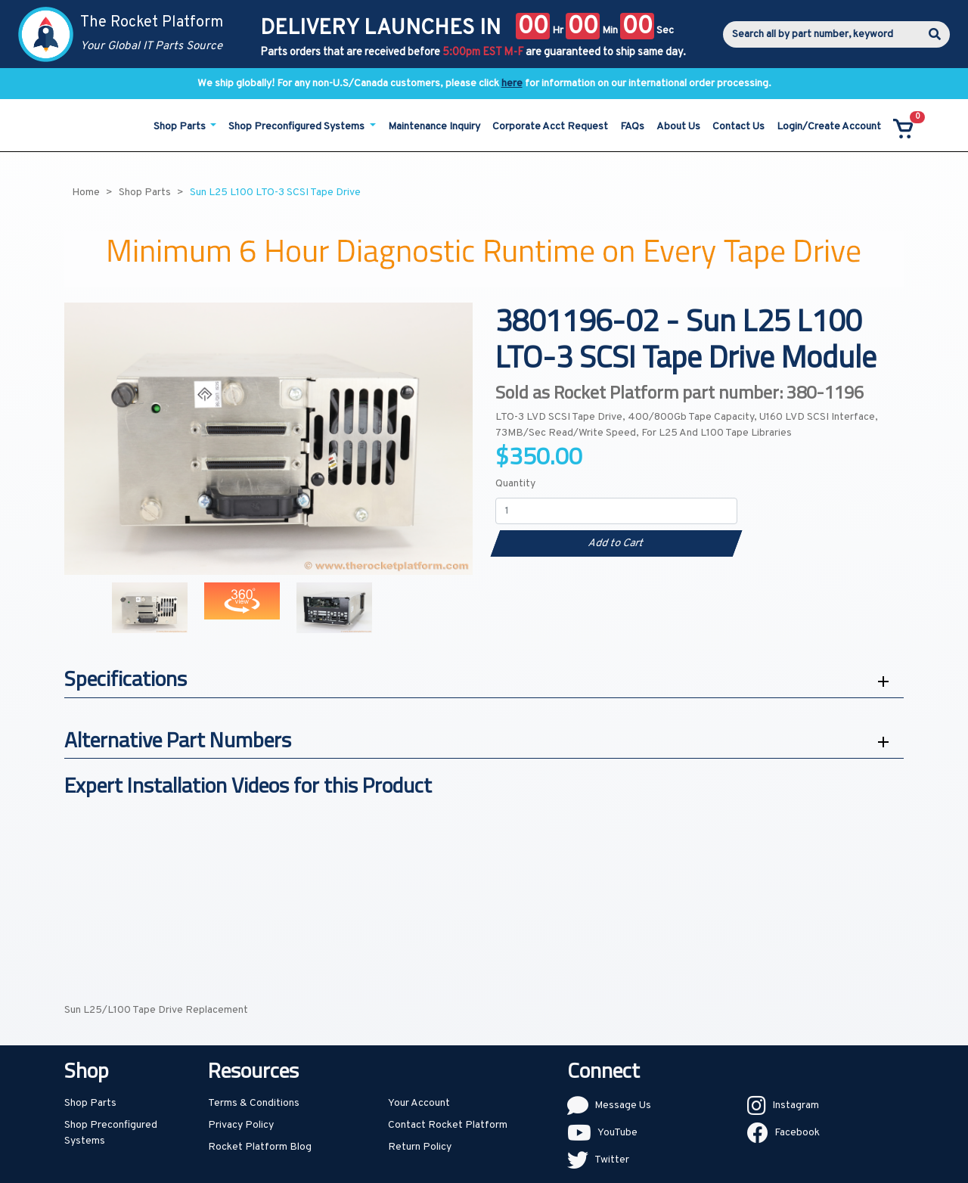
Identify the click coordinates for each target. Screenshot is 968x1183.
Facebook (797, 1132)
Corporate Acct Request (550, 126)
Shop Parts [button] (181, 126)
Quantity (515, 483)
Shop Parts (90, 1103)
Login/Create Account (829, 126)
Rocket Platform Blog (260, 1147)
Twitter (611, 1160)
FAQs (632, 126)
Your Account (419, 1103)
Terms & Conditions (253, 1103)
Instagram (795, 1105)
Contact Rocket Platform (447, 1125)
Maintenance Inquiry (434, 126)
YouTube (617, 1132)
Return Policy (419, 1147)
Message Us (622, 1105)
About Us (678, 126)
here (512, 83)
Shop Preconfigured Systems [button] (297, 126)
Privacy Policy (241, 1125)
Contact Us (738, 126)
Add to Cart (616, 543)
